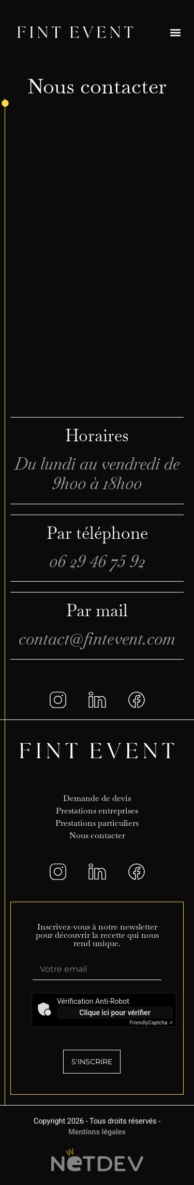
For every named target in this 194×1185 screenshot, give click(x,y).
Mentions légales (97, 1132)
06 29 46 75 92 (97, 561)
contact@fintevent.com (97, 638)
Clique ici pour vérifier (114, 1012)
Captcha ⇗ (151, 1023)
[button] (175, 32)
